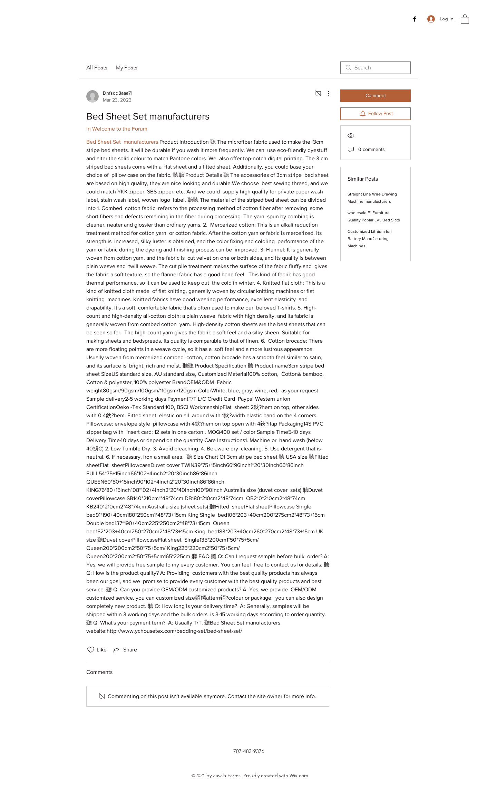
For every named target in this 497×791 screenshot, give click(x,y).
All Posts (96, 67)
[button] (465, 19)
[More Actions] (325, 93)
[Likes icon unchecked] (90, 650)
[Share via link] (124, 650)
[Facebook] (414, 19)
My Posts (126, 67)
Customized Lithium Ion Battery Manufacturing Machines (370, 238)
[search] (375, 67)
